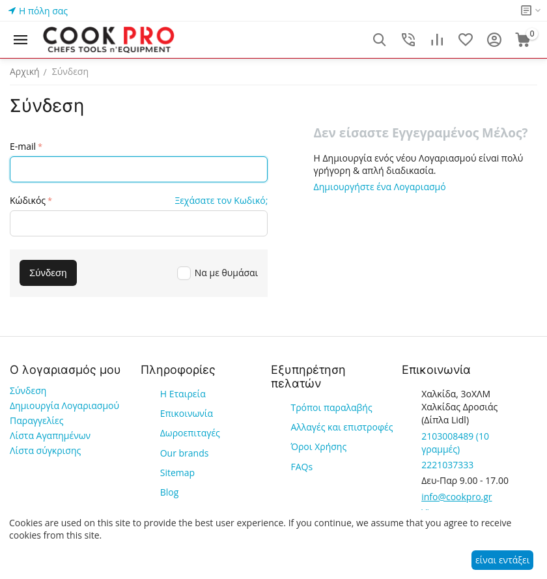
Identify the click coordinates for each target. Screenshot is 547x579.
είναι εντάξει (502, 560)
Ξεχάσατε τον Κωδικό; (221, 200)
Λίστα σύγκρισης (45, 450)
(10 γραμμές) (455, 442)
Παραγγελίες (36, 420)
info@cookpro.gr (456, 496)
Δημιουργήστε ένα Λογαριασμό (380, 186)
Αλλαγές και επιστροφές (341, 427)
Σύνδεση (28, 390)
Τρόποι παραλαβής (331, 407)
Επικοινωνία (186, 413)
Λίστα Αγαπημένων (50, 435)
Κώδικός (28, 200)
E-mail (23, 146)
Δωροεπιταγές (190, 433)
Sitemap (177, 472)
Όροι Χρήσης (318, 446)
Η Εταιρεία (183, 394)
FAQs (301, 466)
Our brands (184, 453)
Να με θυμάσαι (217, 272)
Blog (169, 492)
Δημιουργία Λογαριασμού (64, 405)
